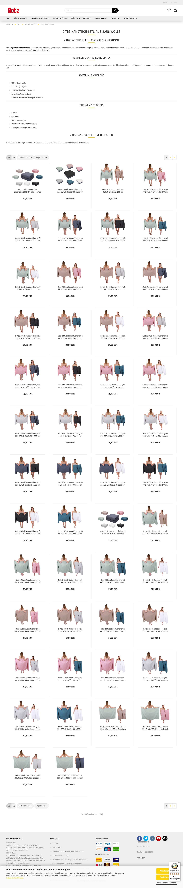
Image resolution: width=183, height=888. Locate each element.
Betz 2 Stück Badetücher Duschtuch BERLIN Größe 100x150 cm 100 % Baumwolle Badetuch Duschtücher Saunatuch (27, 190)
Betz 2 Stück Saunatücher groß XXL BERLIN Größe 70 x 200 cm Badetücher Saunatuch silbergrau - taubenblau (112, 435)
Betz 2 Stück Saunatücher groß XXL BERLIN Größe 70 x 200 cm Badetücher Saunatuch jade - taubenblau (155, 239)
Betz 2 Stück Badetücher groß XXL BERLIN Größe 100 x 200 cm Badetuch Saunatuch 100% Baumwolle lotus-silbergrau (27, 679)
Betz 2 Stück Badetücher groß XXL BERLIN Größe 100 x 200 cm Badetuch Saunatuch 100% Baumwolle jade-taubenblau (113, 581)
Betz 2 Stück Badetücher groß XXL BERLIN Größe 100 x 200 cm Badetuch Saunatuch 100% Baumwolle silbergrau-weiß (27, 728)
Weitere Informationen (166, 883)
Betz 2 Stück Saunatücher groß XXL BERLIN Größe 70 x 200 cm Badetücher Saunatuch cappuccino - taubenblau (70, 337)
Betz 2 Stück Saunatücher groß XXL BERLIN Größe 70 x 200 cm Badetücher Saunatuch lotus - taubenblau (112, 386)
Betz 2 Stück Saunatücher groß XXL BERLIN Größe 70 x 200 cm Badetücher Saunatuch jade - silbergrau (27, 239)
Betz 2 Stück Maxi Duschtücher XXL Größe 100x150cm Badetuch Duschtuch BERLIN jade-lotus (155, 728)
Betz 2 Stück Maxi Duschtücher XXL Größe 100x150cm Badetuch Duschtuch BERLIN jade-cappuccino (113, 728)
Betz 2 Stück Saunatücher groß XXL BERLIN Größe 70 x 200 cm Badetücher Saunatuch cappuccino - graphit (27, 337)
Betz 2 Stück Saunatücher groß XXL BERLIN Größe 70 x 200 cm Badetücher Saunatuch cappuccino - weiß (112, 337)
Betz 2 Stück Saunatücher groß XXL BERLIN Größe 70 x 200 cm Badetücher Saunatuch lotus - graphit (70, 386)
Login (174, 2)
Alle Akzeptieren (166, 871)
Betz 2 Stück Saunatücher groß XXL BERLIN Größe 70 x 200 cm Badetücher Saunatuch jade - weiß (27, 288)
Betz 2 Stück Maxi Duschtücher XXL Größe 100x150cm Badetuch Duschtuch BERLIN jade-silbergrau (28, 776)
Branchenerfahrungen (61, 856)
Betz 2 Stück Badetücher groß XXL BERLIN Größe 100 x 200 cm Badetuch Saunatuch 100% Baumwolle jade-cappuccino (155, 532)
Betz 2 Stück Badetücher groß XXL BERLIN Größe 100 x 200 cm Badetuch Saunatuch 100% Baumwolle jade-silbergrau (70, 581)
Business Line (100, 18)
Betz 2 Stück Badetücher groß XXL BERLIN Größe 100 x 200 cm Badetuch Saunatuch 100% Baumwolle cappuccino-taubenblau (113, 630)
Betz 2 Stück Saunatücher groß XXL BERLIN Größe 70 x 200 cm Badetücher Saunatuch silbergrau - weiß (155, 435)
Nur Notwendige (166, 877)
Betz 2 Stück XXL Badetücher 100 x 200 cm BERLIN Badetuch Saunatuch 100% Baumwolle (113, 532)
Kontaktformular (143, 847)
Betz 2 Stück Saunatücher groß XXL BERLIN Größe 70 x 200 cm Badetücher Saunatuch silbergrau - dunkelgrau (27, 435)
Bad (8, 18)
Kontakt (55, 843)
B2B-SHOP (141, 858)
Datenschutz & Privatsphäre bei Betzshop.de (70, 860)
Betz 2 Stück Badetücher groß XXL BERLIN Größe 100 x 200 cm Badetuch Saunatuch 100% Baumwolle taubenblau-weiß (70, 728)
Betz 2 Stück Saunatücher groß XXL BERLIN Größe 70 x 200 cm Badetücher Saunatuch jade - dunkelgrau (70, 239)
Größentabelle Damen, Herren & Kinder (68, 852)
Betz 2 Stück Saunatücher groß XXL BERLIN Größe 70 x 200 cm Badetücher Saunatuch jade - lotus (155, 190)
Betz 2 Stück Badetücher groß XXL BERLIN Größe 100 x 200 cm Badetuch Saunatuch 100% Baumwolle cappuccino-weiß (155, 630)
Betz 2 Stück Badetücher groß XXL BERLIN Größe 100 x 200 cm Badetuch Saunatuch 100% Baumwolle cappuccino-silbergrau (70, 630)
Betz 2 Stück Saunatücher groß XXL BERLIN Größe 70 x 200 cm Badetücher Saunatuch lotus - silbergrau (155, 337)
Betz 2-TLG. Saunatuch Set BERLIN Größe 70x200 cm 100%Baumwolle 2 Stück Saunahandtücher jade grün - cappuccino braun (113, 190)
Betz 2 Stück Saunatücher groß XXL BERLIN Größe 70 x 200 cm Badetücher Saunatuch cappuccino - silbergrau (112, 288)
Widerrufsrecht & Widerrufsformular (66, 864)
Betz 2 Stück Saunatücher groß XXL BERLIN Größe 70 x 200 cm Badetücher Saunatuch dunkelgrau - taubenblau (70, 483)
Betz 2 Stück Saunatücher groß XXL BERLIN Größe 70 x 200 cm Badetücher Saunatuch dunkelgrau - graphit (27, 483)
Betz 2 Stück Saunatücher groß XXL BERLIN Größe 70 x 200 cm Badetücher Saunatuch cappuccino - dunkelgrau (155, 288)
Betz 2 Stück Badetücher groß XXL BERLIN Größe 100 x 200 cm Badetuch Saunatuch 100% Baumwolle (70, 190)
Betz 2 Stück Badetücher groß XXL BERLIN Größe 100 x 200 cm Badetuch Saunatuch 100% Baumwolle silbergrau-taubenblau (155, 679)
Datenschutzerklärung (14, 878)
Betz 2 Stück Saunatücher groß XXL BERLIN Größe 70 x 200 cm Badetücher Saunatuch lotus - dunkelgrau (27, 386)
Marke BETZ (57, 848)
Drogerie (115, 18)
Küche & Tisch (20, 18)
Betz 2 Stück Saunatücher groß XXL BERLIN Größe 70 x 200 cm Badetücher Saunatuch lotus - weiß (155, 386)
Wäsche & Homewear (81, 18)
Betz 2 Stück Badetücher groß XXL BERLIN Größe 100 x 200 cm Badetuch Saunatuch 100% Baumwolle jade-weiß (155, 581)
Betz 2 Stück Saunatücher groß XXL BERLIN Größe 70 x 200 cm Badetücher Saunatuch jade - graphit (112, 239)
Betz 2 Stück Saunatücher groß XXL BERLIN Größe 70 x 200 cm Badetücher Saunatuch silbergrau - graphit (70, 435)
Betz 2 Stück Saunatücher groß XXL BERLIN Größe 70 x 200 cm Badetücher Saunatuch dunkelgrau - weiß (112, 483)
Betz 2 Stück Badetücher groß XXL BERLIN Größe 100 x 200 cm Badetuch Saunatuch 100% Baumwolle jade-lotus (27, 581)
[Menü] (178, 863)
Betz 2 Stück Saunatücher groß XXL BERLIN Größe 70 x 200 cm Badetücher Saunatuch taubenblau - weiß (70, 532)
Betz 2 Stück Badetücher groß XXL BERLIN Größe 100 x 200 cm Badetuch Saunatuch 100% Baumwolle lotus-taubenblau (70, 679)
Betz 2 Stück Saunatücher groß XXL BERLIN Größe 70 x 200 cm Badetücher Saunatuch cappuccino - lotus (70, 288)
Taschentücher (60, 18)
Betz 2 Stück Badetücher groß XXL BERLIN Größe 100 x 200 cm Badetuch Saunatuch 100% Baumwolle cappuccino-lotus (27, 630)
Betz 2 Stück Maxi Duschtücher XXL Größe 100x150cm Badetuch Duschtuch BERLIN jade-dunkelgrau (70, 776)
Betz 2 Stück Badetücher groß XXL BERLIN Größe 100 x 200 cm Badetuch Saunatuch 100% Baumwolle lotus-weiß (113, 679)
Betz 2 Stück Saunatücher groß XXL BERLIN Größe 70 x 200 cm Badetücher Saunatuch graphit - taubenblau (155, 483)
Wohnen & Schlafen (40, 18)
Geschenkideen (130, 18)
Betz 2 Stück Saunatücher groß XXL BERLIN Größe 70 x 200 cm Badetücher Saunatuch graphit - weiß (28, 532)
